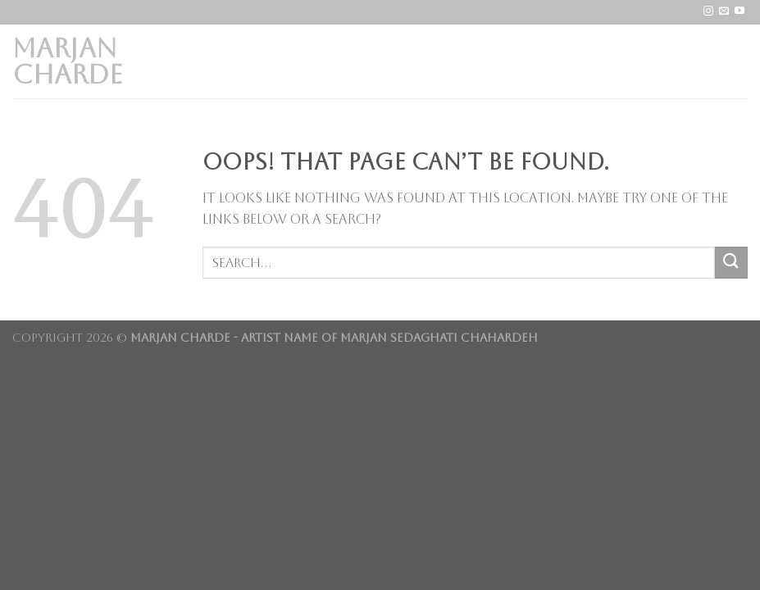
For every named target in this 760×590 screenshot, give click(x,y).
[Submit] (731, 263)
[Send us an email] (724, 11)
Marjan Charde (67, 61)
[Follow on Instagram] (708, 11)
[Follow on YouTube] (739, 11)
